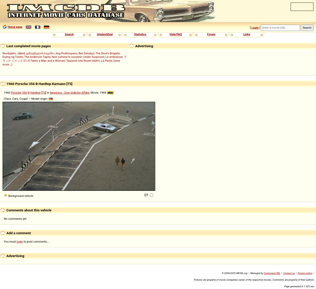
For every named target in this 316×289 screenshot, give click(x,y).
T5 (43, 92)
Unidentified (105, 34)
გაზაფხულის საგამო (40, 53)
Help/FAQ (176, 34)
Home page (15, 27)
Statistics (140, 34)
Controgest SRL (272, 273)
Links (246, 34)
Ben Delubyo (86, 53)
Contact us (289, 273)
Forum (211, 34)
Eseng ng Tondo (13, 57)
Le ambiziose (114, 57)
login (20, 241)
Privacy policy (305, 273)
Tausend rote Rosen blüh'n (83, 60)
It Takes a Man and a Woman (46, 60)
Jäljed (21, 53)
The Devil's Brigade (108, 53)
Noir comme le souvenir (67, 57)
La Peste (106, 60)
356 (24, 92)
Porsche (16, 92)
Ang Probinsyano (66, 53)
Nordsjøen (9, 53)
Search (69, 34)
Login (254, 27)
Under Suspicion (93, 57)
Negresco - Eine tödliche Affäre (70, 92)
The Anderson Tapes (37, 57)
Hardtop (35, 92)
